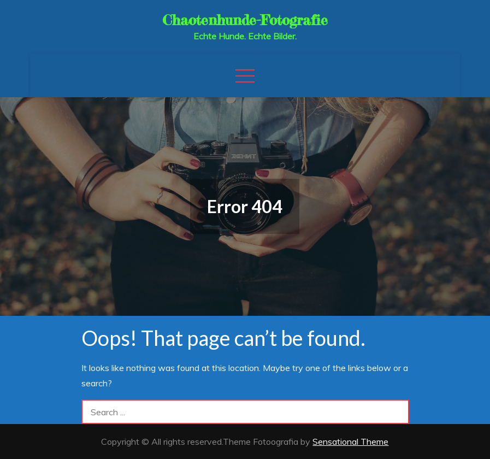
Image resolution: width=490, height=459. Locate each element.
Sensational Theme (350, 441)
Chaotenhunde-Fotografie (245, 19)
